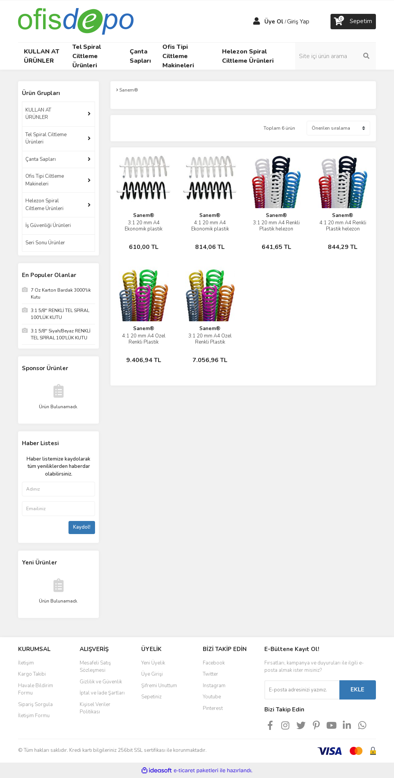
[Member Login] (256, 21)
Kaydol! (81, 527)
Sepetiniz (151, 696)
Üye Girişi (152, 674)
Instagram (214, 685)
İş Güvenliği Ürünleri (48, 225)
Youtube (212, 696)
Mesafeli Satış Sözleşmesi (95, 666)
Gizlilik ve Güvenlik (101, 681)
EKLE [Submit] (357, 689)
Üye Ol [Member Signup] (274, 21)
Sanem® (143, 215)
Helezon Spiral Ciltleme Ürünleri (44, 204)
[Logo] (76, 21)
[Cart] (353, 21)
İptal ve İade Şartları (102, 693)
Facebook (214, 662)
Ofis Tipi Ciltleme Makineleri (44, 180)
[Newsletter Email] (301, 690)
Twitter (210, 674)
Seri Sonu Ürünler (45, 242)
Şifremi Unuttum (159, 685)
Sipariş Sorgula (35, 704)
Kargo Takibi (32, 674)
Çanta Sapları (40, 159)
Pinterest (213, 708)
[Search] (335, 56)
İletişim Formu (34, 715)
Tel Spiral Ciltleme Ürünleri (46, 138)
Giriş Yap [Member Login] (298, 21)
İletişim (26, 662)
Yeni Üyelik (153, 662)
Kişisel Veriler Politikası (95, 708)
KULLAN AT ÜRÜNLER (38, 114)
